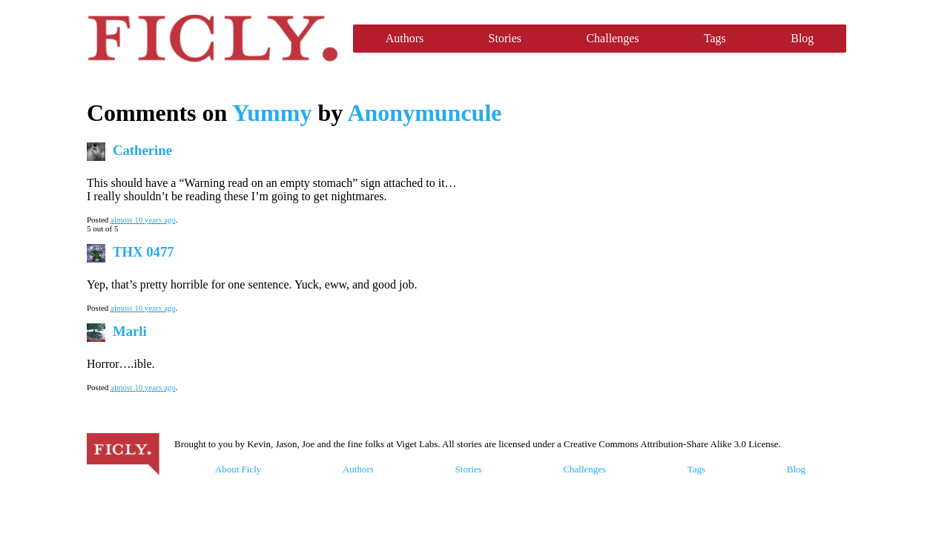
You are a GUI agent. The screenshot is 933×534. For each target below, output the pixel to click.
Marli (130, 331)
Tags (715, 38)
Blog (802, 38)
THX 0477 (143, 252)
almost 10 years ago (143, 219)
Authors (405, 38)
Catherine (142, 150)
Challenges (612, 38)
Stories (505, 38)
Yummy (271, 112)
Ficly (212, 38)
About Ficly (238, 469)
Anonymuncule (424, 112)
